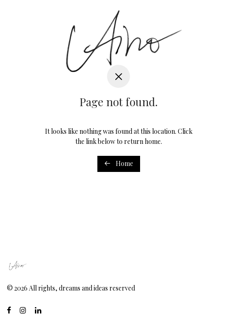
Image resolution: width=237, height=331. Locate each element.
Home (118, 163)
